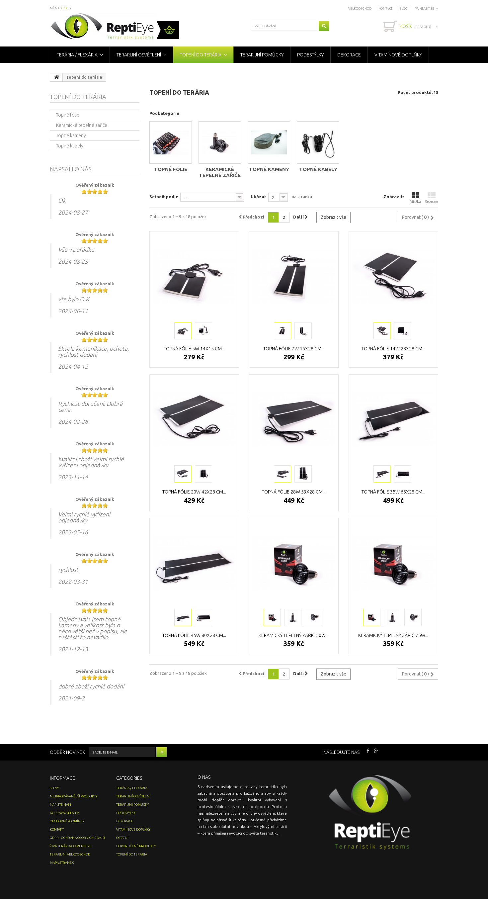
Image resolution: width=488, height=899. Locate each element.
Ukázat (258, 196)
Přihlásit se (424, 8)
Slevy (54, 788)
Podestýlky (310, 54)
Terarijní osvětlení (139, 54)
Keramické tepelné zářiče (220, 172)
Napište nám (60, 804)
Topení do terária (200, 54)
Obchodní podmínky (67, 821)
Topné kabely (318, 169)
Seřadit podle (163, 196)
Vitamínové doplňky (398, 54)
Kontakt (385, 8)
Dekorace (349, 54)
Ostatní (122, 838)
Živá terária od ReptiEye (70, 846)
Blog (403, 8)
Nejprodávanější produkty (73, 796)
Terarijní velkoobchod (70, 854)
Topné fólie (170, 169)
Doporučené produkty (136, 846)
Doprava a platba (64, 813)
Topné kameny (269, 169)
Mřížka (415, 197)
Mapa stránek (62, 862)
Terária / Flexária (77, 54)
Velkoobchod (359, 8)
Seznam (431, 197)
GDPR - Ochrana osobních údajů (77, 838)
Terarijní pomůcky (262, 54)
